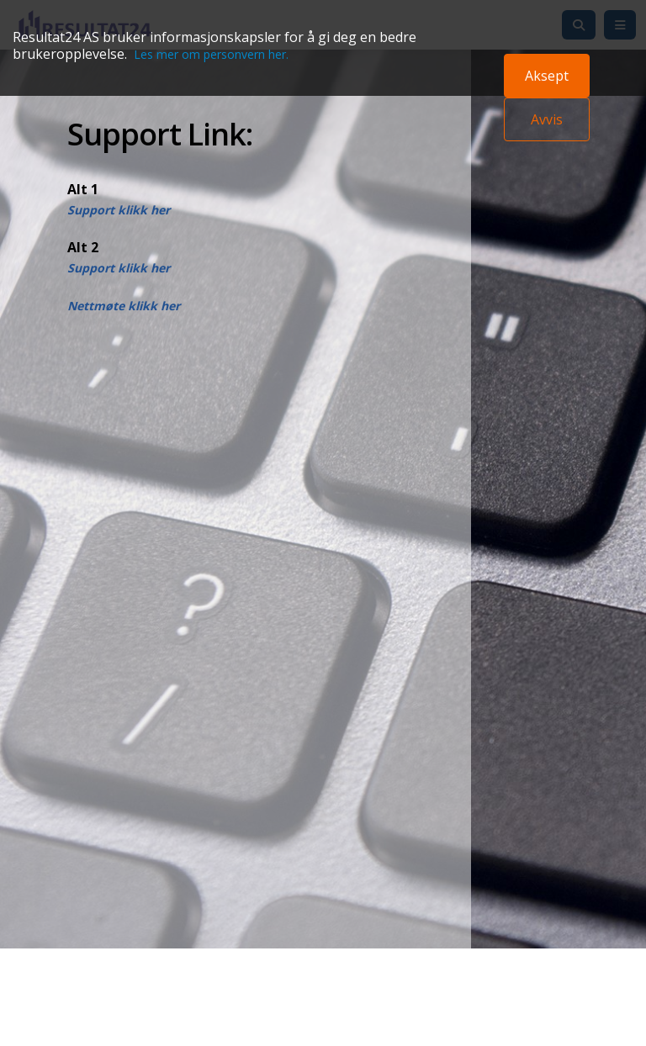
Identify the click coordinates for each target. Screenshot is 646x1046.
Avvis (547, 119)
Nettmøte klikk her (123, 306)
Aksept (547, 75)
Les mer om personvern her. (211, 54)
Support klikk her (118, 210)
